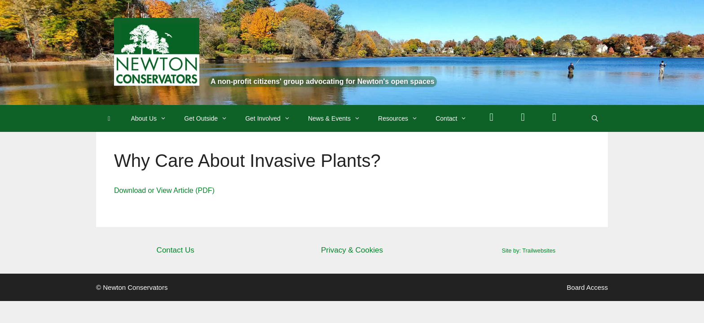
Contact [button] (455, 118)
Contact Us (175, 250)
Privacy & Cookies (352, 250)
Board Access (587, 287)
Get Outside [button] (210, 118)
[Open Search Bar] (595, 118)
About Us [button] (153, 118)
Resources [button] (402, 118)
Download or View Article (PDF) (164, 190)
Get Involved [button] (272, 118)
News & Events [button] (338, 118)
